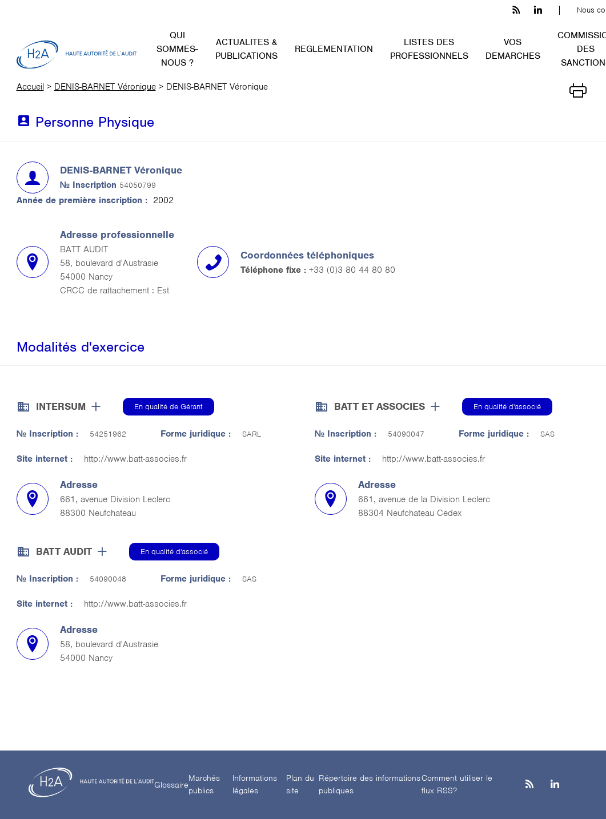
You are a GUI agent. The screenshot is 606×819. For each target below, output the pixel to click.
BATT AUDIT (64, 551)
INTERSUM (61, 406)
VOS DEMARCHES (512, 49)
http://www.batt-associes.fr (135, 459)
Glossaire (171, 785)
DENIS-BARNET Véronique (105, 86)
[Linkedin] (555, 785)
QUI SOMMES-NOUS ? (177, 49)
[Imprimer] (578, 89)
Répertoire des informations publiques (369, 784)
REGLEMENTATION (334, 49)
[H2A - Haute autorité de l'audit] (77, 55)
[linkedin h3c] (538, 10)
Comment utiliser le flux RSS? (457, 784)
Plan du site (300, 784)
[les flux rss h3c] (516, 10)
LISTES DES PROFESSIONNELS (429, 49)
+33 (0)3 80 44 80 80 (352, 270)
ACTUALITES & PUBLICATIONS (246, 49)
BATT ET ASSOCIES (379, 406)
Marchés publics (204, 784)
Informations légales (254, 784)
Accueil (30, 86)
